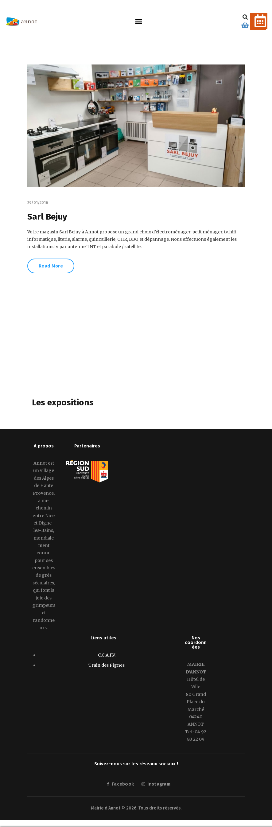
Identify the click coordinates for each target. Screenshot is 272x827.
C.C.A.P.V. (106, 655)
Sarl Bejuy (47, 217)
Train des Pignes (106, 666)
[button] (139, 21)
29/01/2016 (37, 202)
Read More (51, 266)
